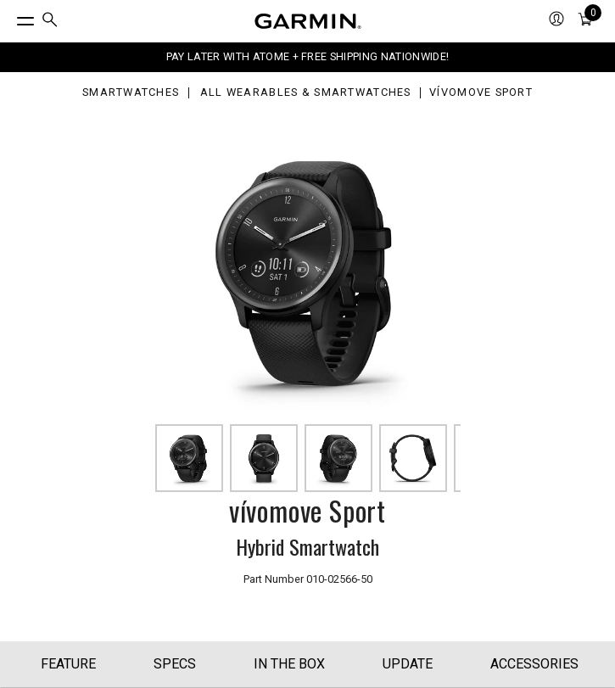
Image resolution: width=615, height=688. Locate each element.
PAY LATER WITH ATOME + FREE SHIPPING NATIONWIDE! (307, 56)
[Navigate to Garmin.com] (308, 21)
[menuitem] (50, 21)
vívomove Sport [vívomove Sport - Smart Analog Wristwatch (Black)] (481, 92)
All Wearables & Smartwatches (305, 92)
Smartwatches (130, 92)
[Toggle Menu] (10, 17)
